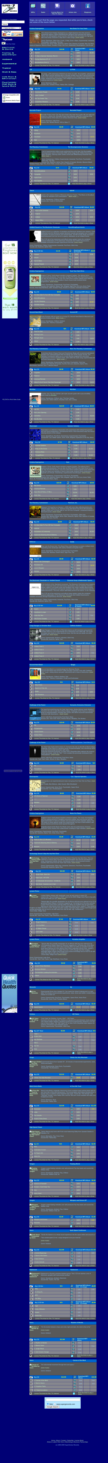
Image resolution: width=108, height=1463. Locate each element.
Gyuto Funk (37, 177)
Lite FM (36, 409)
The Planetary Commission (39, 147)
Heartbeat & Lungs (40, 612)
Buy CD (37, 88)
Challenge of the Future (37, 742)
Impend (37, 53)
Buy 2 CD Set (38, 251)
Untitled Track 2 (39, 649)
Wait (35, 140)
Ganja (36, 691)
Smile (72, 542)
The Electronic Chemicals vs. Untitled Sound (45, 580)
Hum (67, 462)
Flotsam (36, 254)
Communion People (41, 92)
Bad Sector (37, 485)
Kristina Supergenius (37, 28)
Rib (35, 725)
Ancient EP (73, 312)
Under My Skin (38, 615)
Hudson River (38, 735)
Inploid (72, 190)
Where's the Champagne (42, 561)
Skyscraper (33, 426)
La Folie (72, 69)
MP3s (33, 12)
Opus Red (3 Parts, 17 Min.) (43, 492)
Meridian (32, 389)
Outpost (37, 214)
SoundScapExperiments (76, 227)
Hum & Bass (38, 261)
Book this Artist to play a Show (84, 65)
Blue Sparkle (38, 180)
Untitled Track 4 (39, 656)
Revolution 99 (38, 565)
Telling (36, 130)
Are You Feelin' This (41, 98)
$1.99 (75, 492)
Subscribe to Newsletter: (9, 19)
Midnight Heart (38, 338)
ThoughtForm (39, 455)
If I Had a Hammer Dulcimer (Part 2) (46, 56)
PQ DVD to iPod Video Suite (11, 399)
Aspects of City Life (41, 688)
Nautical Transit (39, 264)
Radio (43, 12)
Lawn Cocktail (39, 95)
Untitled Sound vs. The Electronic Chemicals (45, 227)
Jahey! (36, 341)
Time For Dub (38, 331)
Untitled (37, 217)
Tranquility (37, 174)
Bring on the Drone (41, 448)
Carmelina (37, 416)
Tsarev (32, 190)
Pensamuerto (38, 728)
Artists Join (73, 12)
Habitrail (36, 528)
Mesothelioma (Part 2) (42, 62)
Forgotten (37, 372)
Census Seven (38, 731)
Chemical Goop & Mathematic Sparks (79, 580)
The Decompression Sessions (78, 147)
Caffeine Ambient (76, 625)
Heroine (36, 571)
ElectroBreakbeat (39, 171)
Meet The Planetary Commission (81, 348)
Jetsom (36, 257)
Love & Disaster (39, 568)
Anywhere (37, 133)
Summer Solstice (73, 426)
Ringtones (87, 12)
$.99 (78, 53)
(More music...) (46, 156)
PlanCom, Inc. (72, 502)
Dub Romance (39, 694)
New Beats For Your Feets (78, 28)
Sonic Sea (37, 495)
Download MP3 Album (82, 88)
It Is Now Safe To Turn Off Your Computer (47, 295)
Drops (73, 665)
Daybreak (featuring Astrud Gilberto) (45, 535)
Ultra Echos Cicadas (40, 618)
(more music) (79, 37)
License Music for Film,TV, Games (57, 13)
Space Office (39, 220)
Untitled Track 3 (39, 653)
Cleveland (37, 136)
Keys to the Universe (41, 210)
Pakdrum (37, 376)
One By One (38, 419)
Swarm (36, 609)
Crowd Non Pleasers (41, 101)
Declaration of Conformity (42, 531)
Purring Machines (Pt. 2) (42, 59)
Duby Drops (38, 685)
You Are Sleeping (39, 301)
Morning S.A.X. (39, 334)
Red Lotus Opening (40, 412)
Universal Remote (39, 379)
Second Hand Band (36, 312)
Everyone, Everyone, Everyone (80, 705)
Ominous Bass (39, 452)
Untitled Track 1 (39, 646)
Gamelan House (39, 304)
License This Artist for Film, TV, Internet (47, 65)
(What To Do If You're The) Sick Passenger (47, 382)
